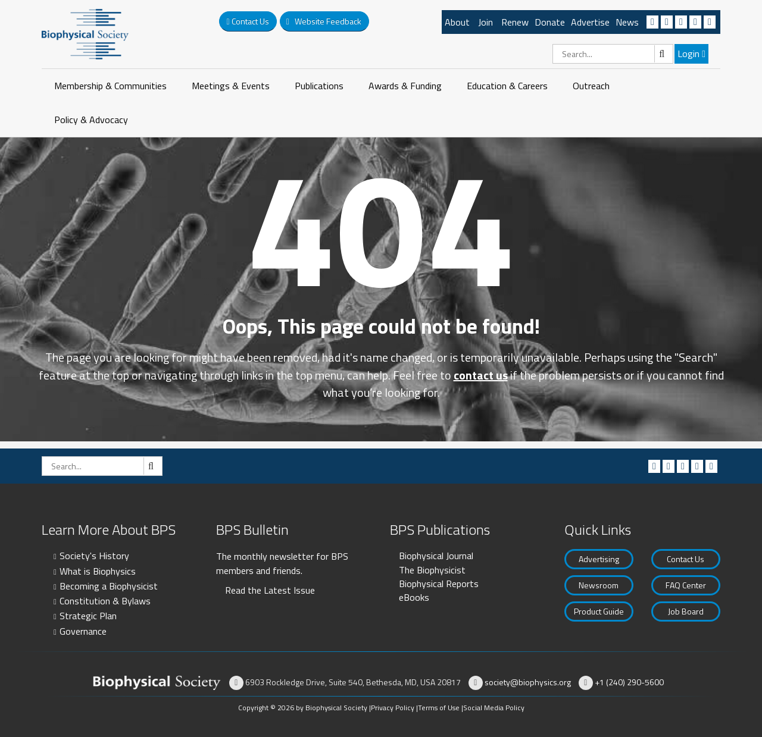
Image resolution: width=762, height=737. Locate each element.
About (457, 22)
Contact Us (685, 559)
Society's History (94, 555)
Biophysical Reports (439, 583)
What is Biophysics (98, 571)
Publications (319, 86)
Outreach (591, 86)
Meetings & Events (231, 86)
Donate (550, 22)
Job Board (686, 611)
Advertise (590, 22)
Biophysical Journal (436, 555)
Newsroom (599, 585)
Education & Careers (507, 86)
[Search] (612, 54)
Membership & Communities (110, 86)
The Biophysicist (432, 570)
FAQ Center (686, 585)
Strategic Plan (88, 616)
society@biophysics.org (528, 682)
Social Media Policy (493, 707)
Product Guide (599, 611)
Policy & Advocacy (91, 119)
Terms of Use (439, 707)
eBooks (414, 597)
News (627, 22)
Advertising (599, 559)
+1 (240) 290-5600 (629, 682)
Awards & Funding (405, 86)
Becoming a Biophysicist (109, 586)
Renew (515, 22)
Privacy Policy (392, 707)
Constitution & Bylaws (105, 601)
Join (485, 22)
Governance (83, 631)
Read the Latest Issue (270, 590)
